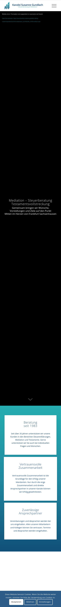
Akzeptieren (16, 602)
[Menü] (52, 5)
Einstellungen (45, 602)
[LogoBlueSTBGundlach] (25, 5)
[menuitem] (52, 5)
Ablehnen (30, 602)
